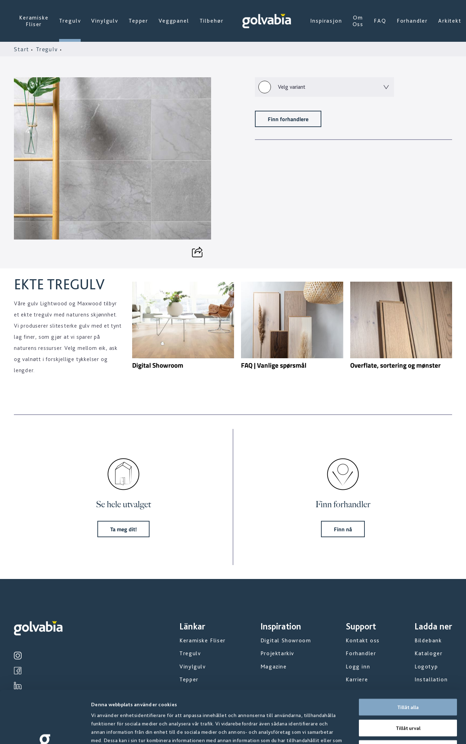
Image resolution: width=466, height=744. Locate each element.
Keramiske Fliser (34, 21)
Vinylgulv (104, 20)
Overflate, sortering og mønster (395, 365)
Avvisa (408, 699)
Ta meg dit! (123, 529)
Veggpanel (174, 20)
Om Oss (358, 21)
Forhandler (412, 20)
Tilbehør (212, 20)
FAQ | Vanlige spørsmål (273, 365)
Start (22, 49)
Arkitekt (449, 20)
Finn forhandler (342, 504)
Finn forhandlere (288, 119)
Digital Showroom (157, 365)
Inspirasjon (326, 20)
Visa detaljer (375, 730)
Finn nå (343, 529)
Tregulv (70, 20)
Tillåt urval (408, 679)
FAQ (380, 20)
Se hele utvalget (123, 504)
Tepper (138, 20)
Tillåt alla (408, 658)
